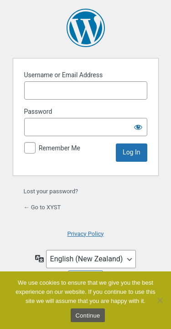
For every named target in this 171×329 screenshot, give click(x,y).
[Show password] (138, 127)
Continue (87, 315)
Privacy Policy (85, 233)
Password (38, 111)
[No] (159, 300)
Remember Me (59, 148)
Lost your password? (51, 191)
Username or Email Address (63, 75)
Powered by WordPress (86, 28)
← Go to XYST (42, 207)
